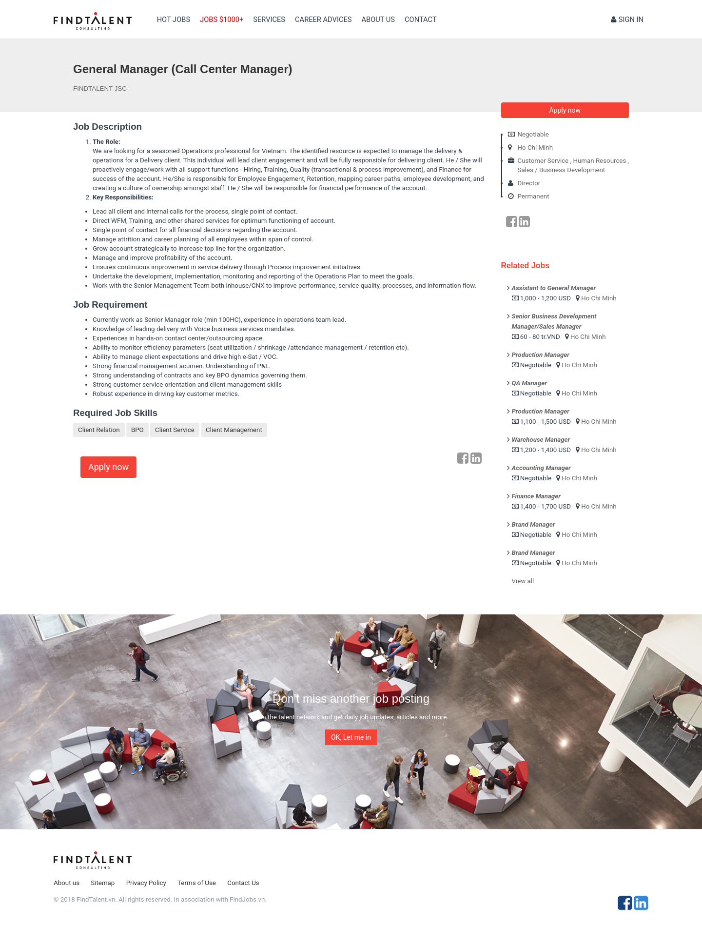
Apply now (108, 467)
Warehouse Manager (541, 439)
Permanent (533, 196)
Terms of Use (196, 883)
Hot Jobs (173, 19)
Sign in (627, 19)
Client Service (175, 429)
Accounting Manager (541, 468)
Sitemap (103, 883)
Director (529, 183)
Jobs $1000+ (221, 19)
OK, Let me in (351, 737)
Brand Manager (533, 524)
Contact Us (243, 883)
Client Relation (99, 429)
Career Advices (323, 19)
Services (269, 19)
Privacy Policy (146, 883)
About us (378, 19)
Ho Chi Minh (535, 147)
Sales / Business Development (561, 170)
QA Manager (529, 383)
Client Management (234, 429)
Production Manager (541, 354)
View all (523, 581)
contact (421, 19)
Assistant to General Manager (554, 288)
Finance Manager (536, 496)
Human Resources (599, 160)
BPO (137, 429)
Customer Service (543, 160)
